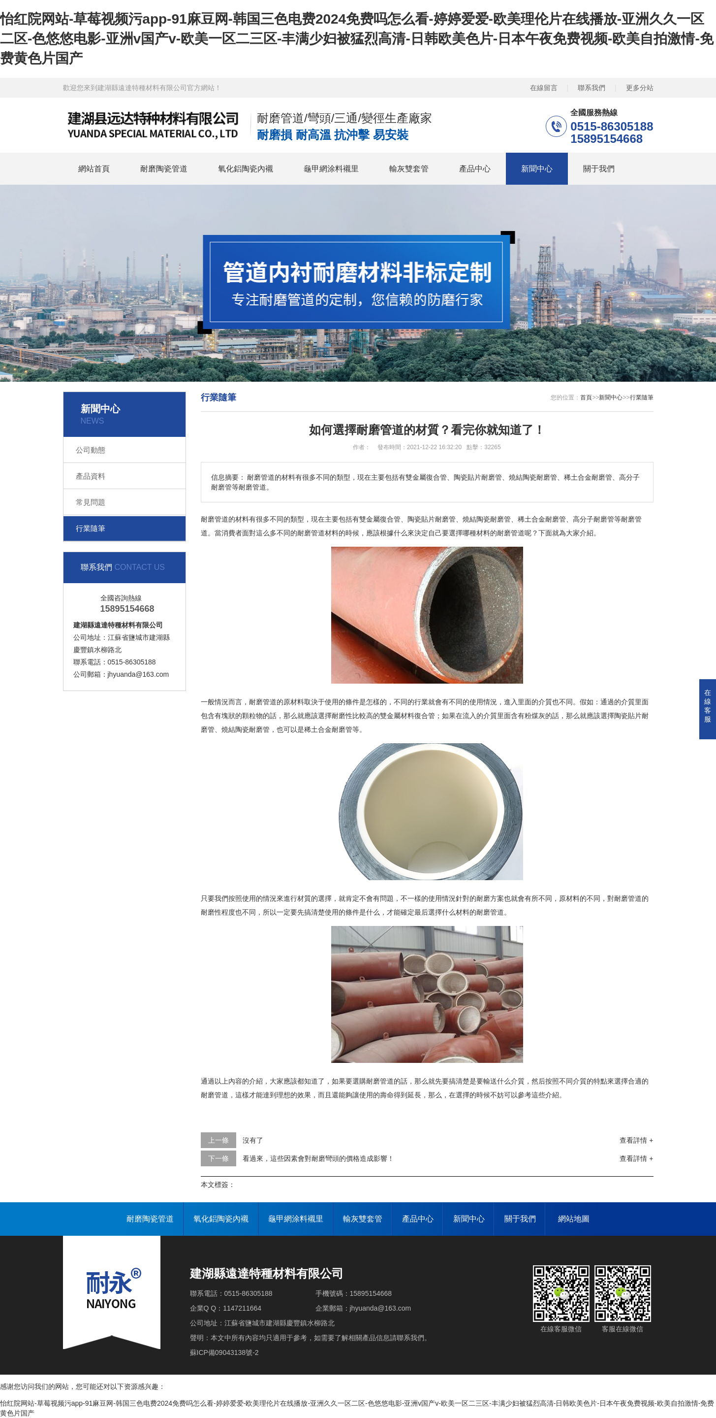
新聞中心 (537, 169)
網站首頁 (94, 169)
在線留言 (544, 88)
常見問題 (90, 502)
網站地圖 (574, 1219)
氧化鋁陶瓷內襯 (245, 169)
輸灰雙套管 (409, 169)
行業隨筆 (90, 528)
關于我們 (599, 169)
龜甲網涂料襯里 (331, 169)
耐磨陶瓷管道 (163, 169)
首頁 (586, 397)
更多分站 (640, 88)
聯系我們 (591, 88)
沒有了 (253, 1140)
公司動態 (90, 450)
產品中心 (475, 169)
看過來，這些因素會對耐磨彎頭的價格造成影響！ (318, 1158)
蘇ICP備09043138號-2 (224, 1352)
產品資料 (90, 476)
